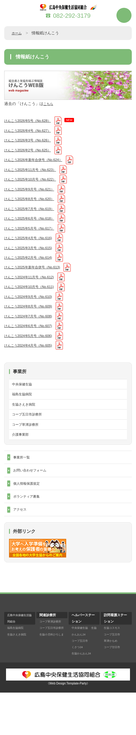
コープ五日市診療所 (29, 447)
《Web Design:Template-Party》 (68, 725)
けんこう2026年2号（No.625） (31, 154)
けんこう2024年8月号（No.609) (32, 330)
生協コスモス (114, 670)
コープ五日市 (81, 683)
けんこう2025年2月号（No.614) (32, 275)
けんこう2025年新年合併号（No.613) (37, 286)
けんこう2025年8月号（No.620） (33, 209)
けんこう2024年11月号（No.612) (33, 297)
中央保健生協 (24, 414)
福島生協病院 (24, 425)
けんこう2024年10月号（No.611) (33, 308)
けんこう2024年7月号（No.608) (32, 340)
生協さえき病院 (25, 436)
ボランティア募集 (29, 537)
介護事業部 (22, 470)
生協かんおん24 (83, 676)
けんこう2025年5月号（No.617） (33, 242)
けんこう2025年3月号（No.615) (32, 264)
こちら (49, 103)
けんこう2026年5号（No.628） (31, 121)
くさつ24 (78, 689)
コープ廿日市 (114, 689)
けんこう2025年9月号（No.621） (33, 198)
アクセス (21, 551)
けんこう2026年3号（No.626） (31, 143)
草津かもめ (112, 683)
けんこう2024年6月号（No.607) (32, 352)
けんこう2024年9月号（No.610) (32, 319)
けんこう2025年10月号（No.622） (35, 187)
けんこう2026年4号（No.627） (31, 132)
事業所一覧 (23, 494)
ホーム (17, 33)
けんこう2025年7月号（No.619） (33, 220)
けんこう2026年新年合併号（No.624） (38, 165)
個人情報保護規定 (29, 522)
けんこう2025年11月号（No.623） (35, 176)
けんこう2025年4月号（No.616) (32, 253)
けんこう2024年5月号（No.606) (32, 362)
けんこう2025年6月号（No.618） (33, 231)
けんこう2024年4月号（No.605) (32, 374)
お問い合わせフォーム (32, 508)
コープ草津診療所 (27, 459)
